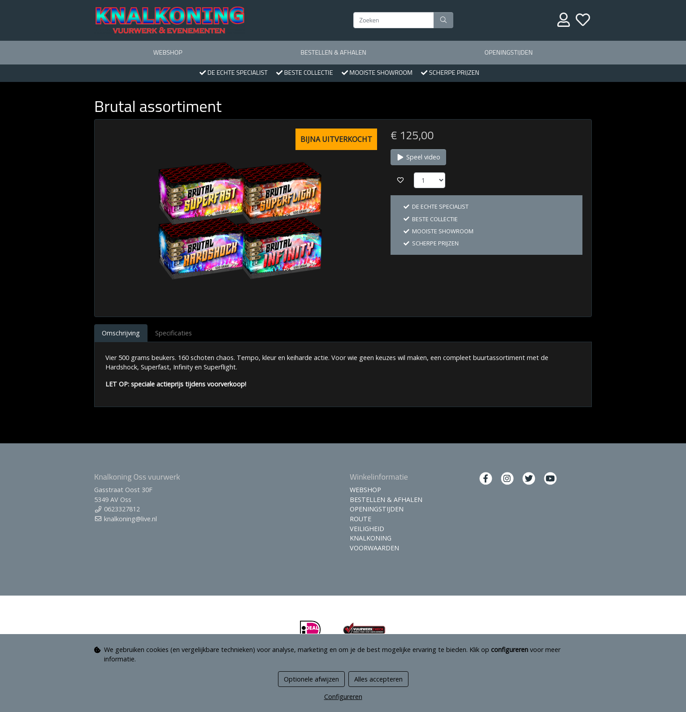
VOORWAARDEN (374, 548)
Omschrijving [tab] (121, 333)
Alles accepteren (378, 679)
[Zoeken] (393, 20)
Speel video (418, 157)
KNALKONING (370, 538)
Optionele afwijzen (311, 679)
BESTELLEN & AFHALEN (333, 52)
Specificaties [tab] (173, 333)
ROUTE (360, 519)
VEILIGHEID (367, 528)
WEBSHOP (167, 52)
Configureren (343, 696)
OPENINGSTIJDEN (508, 52)
